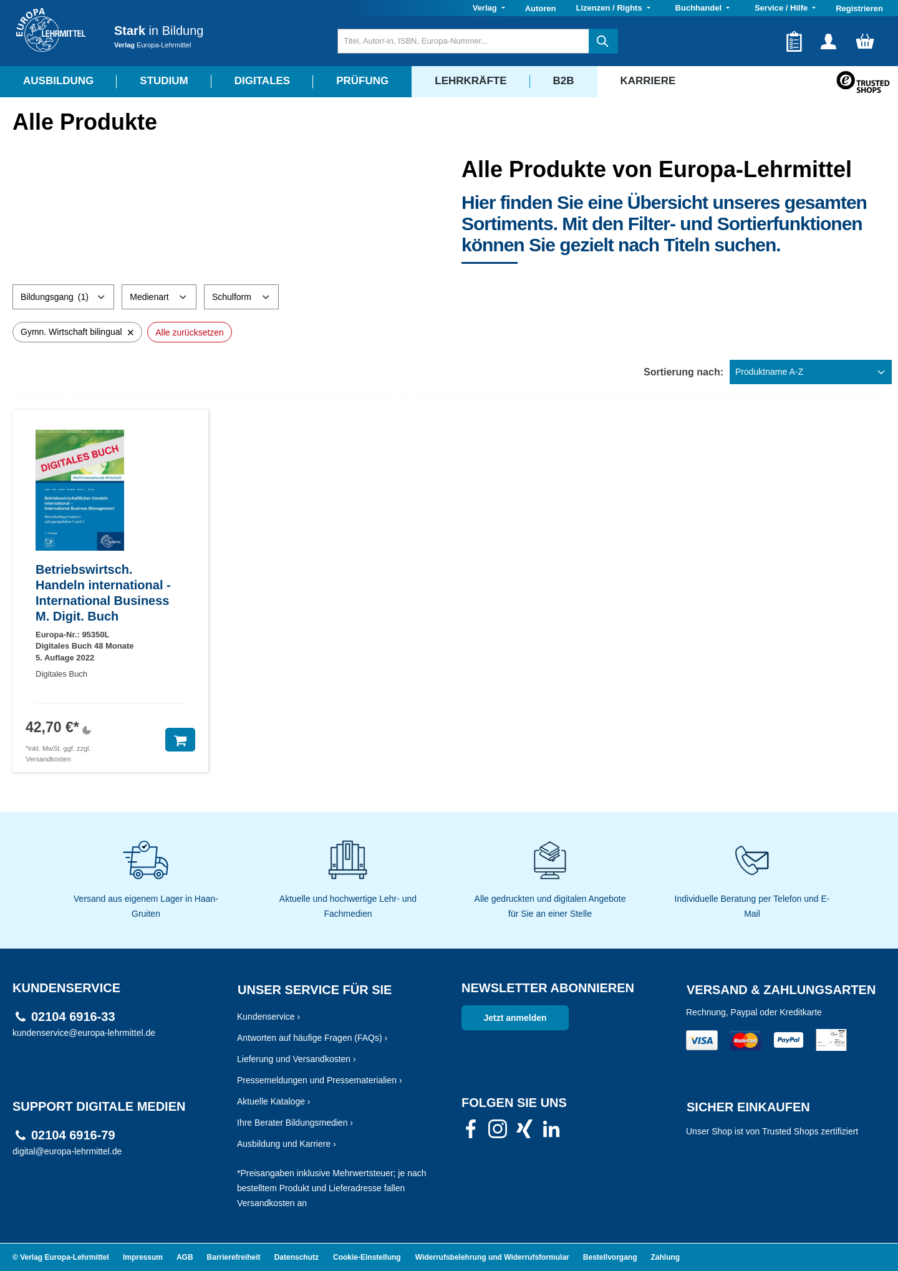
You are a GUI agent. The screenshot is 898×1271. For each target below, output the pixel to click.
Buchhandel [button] (699, 7)
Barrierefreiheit (234, 1257)
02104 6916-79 (73, 1135)
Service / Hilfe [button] (782, 7)
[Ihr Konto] (828, 41)
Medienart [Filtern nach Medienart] (159, 295)
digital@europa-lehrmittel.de (67, 1151)
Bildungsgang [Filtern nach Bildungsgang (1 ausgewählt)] (63, 295)
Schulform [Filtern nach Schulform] (241, 295)
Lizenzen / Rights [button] (610, 7)
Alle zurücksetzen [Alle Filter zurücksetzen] (189, 332)
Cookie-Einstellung (367, 1257)
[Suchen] (603, 41)
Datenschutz (296, 1257)
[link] (470, 1133)
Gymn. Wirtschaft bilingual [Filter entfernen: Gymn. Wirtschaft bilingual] (77, 332)
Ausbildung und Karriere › (286, 1144)
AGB (184, 1257)
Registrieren (859, 8)
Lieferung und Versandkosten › (296, 1059)
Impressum (143, 1257)
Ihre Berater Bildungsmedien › (295, 1123)
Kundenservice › (268, 1017)
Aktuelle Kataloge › (274, 1101)
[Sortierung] (811, 372)
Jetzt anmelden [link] (514, 1018)
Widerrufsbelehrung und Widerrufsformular (492, 1257)
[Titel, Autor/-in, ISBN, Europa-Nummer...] (463, 41)
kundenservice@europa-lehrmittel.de (83, 1033)
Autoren (540, 8)
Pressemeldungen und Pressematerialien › (319, 1080)
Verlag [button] (486, 7)
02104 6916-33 (73, 1017)
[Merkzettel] (794, 41)
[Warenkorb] (865, 41)
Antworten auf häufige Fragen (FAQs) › (312, 1038)
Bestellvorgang (610, 1257)
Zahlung (665, 1257)
